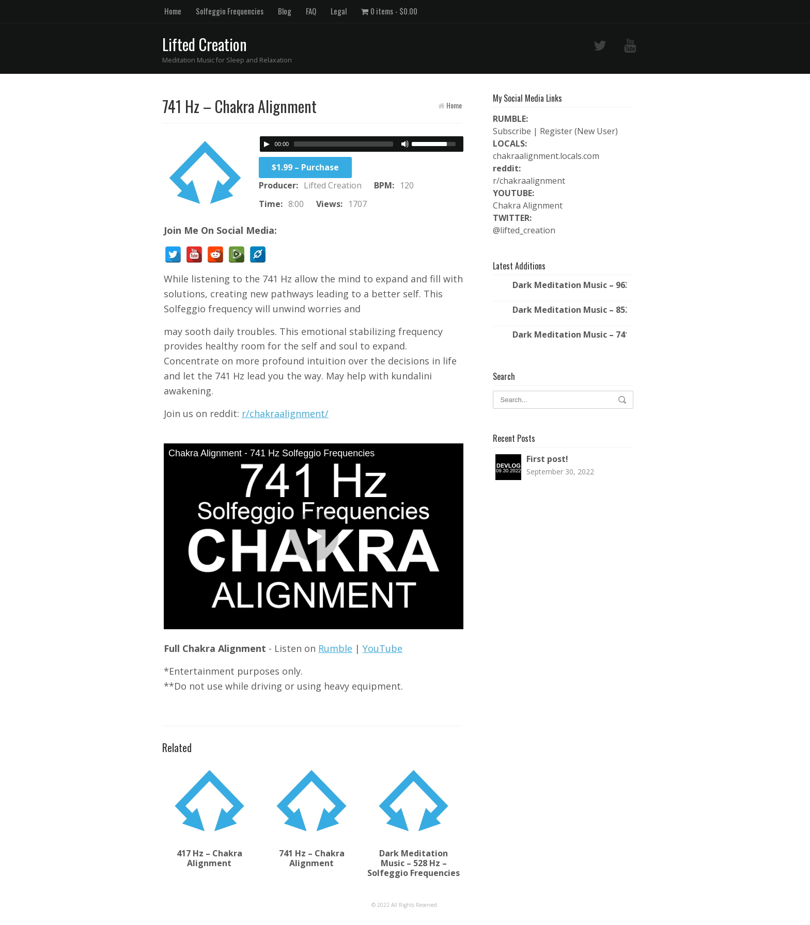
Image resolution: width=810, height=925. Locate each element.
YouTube (382, 648)
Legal (339, 11)
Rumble (335, 648)
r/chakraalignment (529, 180)
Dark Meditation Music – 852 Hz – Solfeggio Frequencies (569, 310)
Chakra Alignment (528, 205)
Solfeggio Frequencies (229, 11)
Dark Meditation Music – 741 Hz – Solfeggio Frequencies (569, 335)
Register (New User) (579, 131)
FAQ (311, 11)
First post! (547, 459)
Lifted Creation (204, 44)
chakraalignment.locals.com (546, 156)
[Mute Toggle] (405, 144)
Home (172, 11)
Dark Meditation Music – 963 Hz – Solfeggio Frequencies (569, 285)
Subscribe (512, 131)
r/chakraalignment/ (285, 413)
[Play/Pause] (266, 144)
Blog (284, 11)
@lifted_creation (524, 230)
